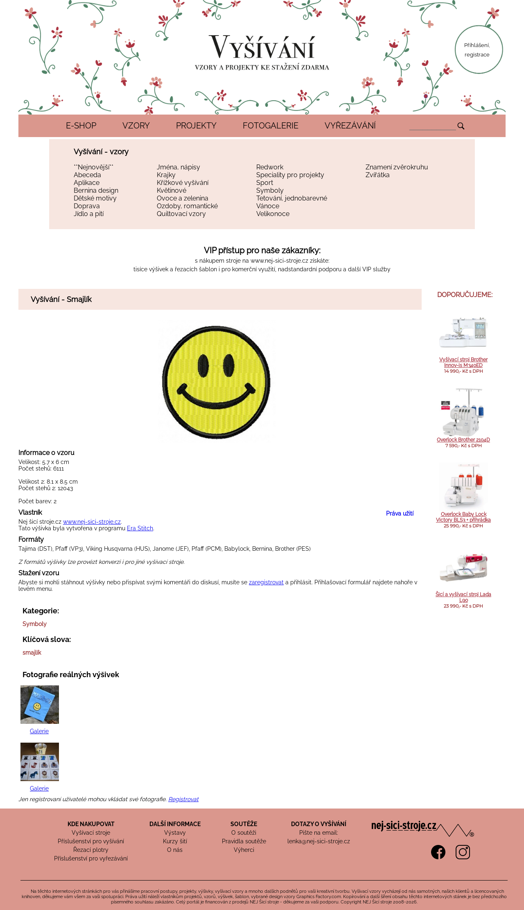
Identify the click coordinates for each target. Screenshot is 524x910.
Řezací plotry (90, 850)
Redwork (269, 167)
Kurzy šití (175, 841)
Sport (264, 183)
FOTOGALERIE (270, 126)
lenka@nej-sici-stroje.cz (318, 841)
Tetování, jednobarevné (291, 198)
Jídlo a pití (89, 214)
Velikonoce (272, 214)
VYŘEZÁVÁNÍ (350, 126)
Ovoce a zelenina (182, 198)
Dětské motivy (95, 198)
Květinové (171, 190)
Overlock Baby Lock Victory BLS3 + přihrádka (463, 517)
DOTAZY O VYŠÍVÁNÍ (318, 824)
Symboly (270, 190)
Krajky (166, 175)
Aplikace (86, 183)
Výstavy (175, 832)
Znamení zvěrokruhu (397, 167)
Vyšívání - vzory (101, 151)
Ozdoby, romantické (187, 206)
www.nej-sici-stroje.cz (279, 260)
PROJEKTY (196, 126)
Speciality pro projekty (290, 175)
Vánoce (267, 206)
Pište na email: (318, 832)
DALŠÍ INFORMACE (175, 824)
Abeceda (87, 175)
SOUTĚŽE (243, 824)
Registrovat (183, 799)
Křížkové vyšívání (182, 183)
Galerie (39, 731)
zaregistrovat (266, 582)
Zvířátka (378, 175)
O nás (175, 850)
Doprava (87, 206)
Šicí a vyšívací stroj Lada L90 (463, 597)
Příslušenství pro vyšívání (91, 841)
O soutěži (243, 832)
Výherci (244, 850)
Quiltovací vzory (181, 214)
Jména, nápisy (178, 167)
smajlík (32, 652)
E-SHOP (81, 126)
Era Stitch (140, 528)
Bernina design (96, 190)
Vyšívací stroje (91, 832)
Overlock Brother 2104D (463, 440)
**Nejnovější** (93, 167)
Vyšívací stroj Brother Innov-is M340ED (463, 362)
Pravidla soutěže (244, 841)
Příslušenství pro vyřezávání (91, 858)
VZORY (136, 126)
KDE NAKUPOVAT (91, 824)
